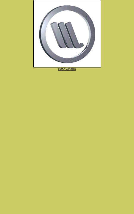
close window (67, 69)
